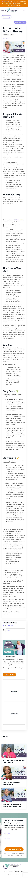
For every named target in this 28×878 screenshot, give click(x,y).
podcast (11, 34)
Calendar (16, 871)
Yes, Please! (9, 674)
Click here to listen (19, 220)
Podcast (10, 871)
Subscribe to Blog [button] (20, 22)
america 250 (5, 34)
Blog (5, 871)
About (22, 871)
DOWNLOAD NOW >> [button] (14, 849)
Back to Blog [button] (6, 17)
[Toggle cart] (24, 10)
